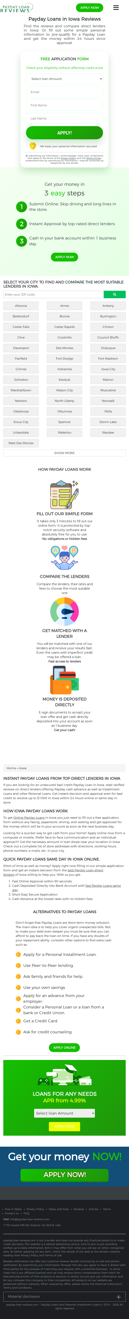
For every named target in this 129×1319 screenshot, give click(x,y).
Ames (64, 306)
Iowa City (108, 369)
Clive (21, 337)
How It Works (13, 1209)
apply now (89, 8)
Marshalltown (21, 390)
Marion (108, 380)
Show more (64, 453)
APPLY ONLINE (64, 1048)
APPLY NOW (64, 1126)
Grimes (21, 369)
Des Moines (64, 348)
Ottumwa (64, 411)
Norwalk (108, 401)
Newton (21, 401)
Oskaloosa (21, 411)
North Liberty (64, 401)
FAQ (26, 1213)
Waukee (108, 432)
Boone (65, 316)
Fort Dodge (64, 359)
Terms (107, 1209)
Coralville (65, 337)
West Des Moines (20, 443)
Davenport (21, 348)
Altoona (21, 306)
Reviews (79, 1209)
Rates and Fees (59, 1209)
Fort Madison (108, 359)
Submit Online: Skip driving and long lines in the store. (72, 207)
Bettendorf (21, 316)
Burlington (108, 316)
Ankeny (108, 306)
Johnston (21, 380)
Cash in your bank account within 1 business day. (72, 241)
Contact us (12, 1213)
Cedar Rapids (64, 327)
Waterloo (64, 432)
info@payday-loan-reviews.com (30, 1219)
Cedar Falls (21, 327)
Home (11, 768)
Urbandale (21, 432)
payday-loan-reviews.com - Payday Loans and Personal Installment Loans (53, 1304)
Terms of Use (93, 158)
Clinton (108, 327)
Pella (108, 411)
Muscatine (108, 390)
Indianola (64, 369)
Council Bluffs (108, 337)
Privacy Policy (68, 158)
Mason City (64, 390)
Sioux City (20, 422)
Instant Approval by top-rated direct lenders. (72, 223)
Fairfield (21, 359)
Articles (93, 1209)
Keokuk (64, 380)
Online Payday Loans (28, 818)
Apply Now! (65, 1175)
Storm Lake (108, 422)
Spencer (64, 422)
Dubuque (108, 348)
